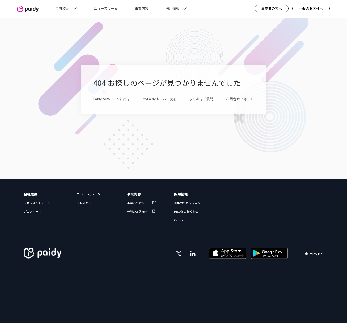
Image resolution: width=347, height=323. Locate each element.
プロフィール (32, 211)
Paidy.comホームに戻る (111, 99)
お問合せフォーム (240, 99)
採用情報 (181, 194)
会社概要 (30, 194)
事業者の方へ (271, 8)
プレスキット (85, 203)
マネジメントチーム (37, 203)
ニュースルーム (88, 194)
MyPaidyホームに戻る (159, 99)
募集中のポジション (187, 203)
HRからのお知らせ (186, 211)
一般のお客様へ (311, 8)
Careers (179, 220)
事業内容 (134, 194)
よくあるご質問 (201, 99)
